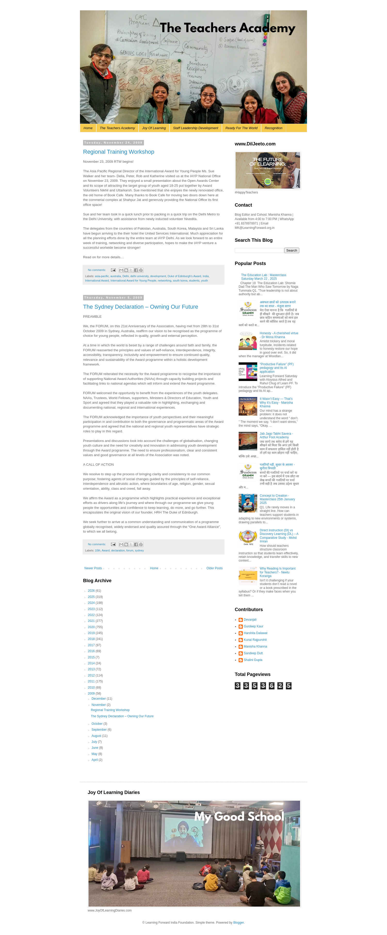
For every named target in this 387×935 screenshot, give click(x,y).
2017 (92, 645)
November (99, 705)
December (99, 698)
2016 (92, 651)
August (97, 736)
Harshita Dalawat (255, 633)
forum (130, 550)
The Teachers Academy (117, 128)
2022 (92, 615)
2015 (92, 657)
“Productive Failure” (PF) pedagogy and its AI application (277, 367)
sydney (139, 550)
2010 (92, 687)
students (194, 280)
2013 (92, 669)
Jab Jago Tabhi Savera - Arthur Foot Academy (276, 435)
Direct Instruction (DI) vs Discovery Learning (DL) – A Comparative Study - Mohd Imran (279, 535)
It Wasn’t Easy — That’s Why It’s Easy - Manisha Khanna (276, 402)
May (95, 754)
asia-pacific (102, 276)
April (95, 760)
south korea (180, 280)
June (95, 748)
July (95, 742)
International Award (97, 280)
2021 (92, 621)
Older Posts (214, 568)
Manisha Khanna (255, 646)
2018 (92, 639)
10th (97, 550)
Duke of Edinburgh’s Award (184, 276)
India (206, 276)
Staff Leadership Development (195, 128)
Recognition (274, 128)
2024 (92, 603)
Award (105, 550)
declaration (118, 550)
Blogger (238, 922)
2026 (92, 591)
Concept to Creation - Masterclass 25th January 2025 (277, 499)
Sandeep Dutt (253, 653)
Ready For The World (241, 128)
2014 (92, 663)
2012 (92, 675)
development (158, 276)
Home (88, 128)
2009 (92, 693)
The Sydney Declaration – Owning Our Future (140, 306)
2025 (92, 597)
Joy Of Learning (154, 128)
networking (164, 280)
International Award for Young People (133, 280)
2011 (92, 681)
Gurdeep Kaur (253, 626)
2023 (92, 609)
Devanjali (250, 619)
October (97, 724)
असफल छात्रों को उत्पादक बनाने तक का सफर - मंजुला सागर (278, 304)
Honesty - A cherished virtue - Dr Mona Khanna (279, 335)
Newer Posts (93, 568)
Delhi (126, 276)
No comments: (97, 269)
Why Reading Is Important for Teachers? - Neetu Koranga (278, 572)
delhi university (139, 276)
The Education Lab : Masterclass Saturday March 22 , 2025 (263, 276)
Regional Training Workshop (118, 152)
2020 (92, 627)
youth (204, 280)
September (100, 729)
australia (115, 276)
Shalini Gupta (253, 660)
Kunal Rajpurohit (255, 640)
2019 (92, 633)
